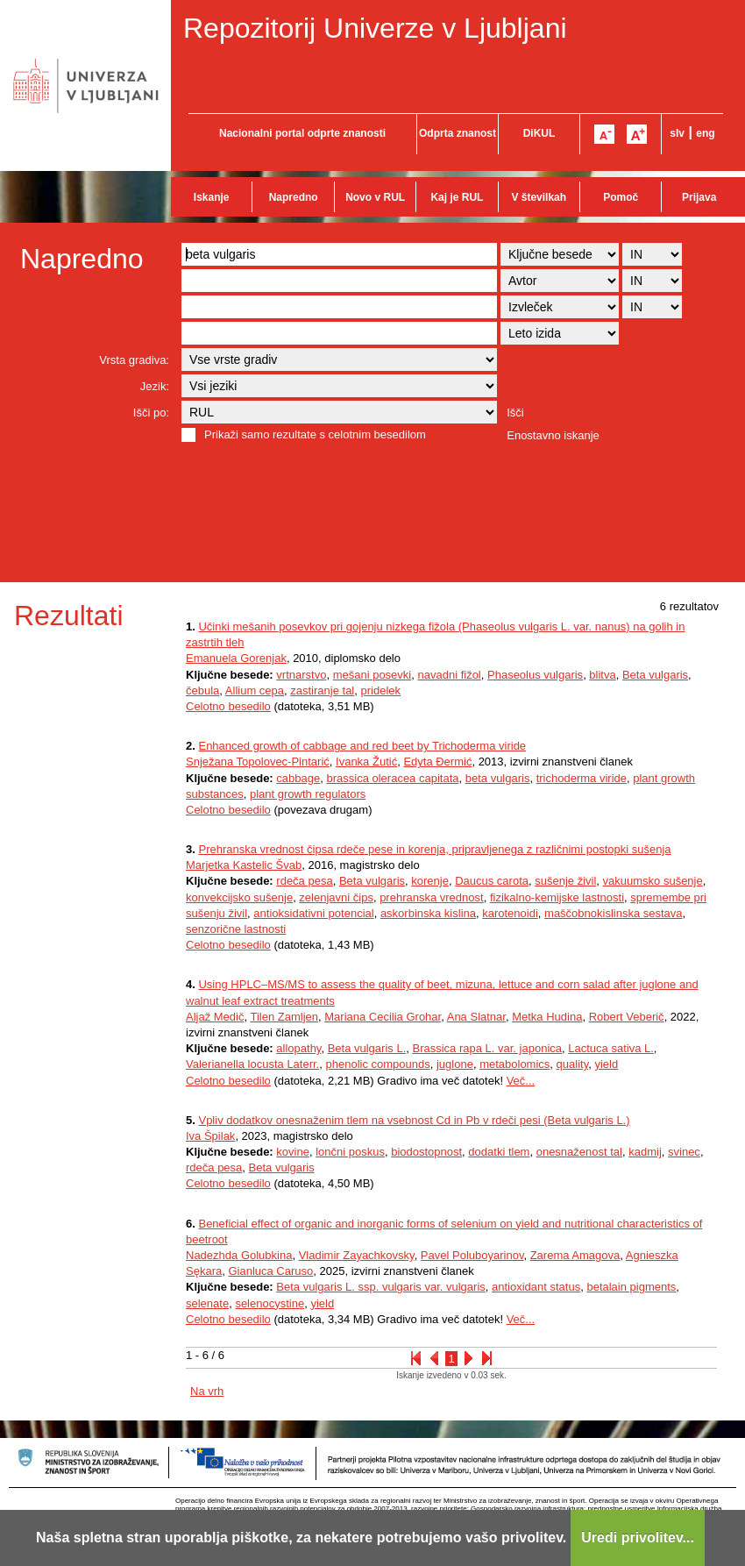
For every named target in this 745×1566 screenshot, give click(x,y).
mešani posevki (372, 674)
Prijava (699, 197)
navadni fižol (448, 674)
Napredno (293, 197)
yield (606, 1064)
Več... (521, 1080)
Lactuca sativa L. (611, 1048)
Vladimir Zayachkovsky (357, 1255)
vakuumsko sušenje (653, 880)
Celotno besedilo (228, 706)
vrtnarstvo (301, 674)
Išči (515, 412)
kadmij (645, 1151)
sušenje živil (565, 880)
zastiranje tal (322, 690)
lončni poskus (350, 1151)
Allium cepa (254, 690)
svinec (684, 1151)
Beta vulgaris (655, 674)
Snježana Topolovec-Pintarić (258, 761)
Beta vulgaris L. (367, 1048)
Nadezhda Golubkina (239, 1255)
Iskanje (212, 197)
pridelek (380, 690)
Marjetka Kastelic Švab (244, 865)
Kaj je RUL (456, 197)
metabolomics (514, 1064)
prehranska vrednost (432, 897)
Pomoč (620, 197)
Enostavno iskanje (553, 435)
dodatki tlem (498, 1151)
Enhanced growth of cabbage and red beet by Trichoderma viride (362, 745)
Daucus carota (492, 880)
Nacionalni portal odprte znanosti (302, 133)
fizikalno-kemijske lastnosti (557, 897)
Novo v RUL (375, 197)
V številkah (538, 197)
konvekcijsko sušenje (239, 897)
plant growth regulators (307, 794)
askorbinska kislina (428, 913)
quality (573, 1064)
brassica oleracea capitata (392, 778)
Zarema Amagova (575, 1255)
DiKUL (539, 133)
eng (705, 133)
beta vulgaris (497, 778)
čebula (202, 690)
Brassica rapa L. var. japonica (487, 1048)
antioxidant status (536, 1286)
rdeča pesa (304, 880)
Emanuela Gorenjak (236, 658)
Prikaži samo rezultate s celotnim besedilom (315, 434)
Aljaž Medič (215, 1016)
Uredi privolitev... (637, 1537)
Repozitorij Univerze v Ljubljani (375, 28)
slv (677, 133)
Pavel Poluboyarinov (472, 1255)
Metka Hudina (547, 1016)
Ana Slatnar (476, 1016)
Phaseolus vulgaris (535, 674)
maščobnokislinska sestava (613, 913)
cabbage (298, 778)
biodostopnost (426, 1151)
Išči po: (151, 412)
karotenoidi (510, 913)
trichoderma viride (581, 778)
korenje (430, 880)
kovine (292, 1151)
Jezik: (154, 386)
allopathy (298, 1048)
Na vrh (207, 1391)
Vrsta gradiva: (134, 360)
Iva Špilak (210, 1135)
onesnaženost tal (579, 1151)
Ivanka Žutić (366, 761)
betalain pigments (631, 1286)
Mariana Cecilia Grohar (382, 1016)
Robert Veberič (626, 1016)
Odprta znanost (457, 133)
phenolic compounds (377, 1064)
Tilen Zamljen (284, 1016)
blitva (602, 674)
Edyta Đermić (437, 761)
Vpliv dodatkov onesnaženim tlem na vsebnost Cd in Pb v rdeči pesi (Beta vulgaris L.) (413, 1120)
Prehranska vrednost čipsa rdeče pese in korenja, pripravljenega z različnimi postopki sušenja (434, 849)
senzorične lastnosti (236, 929)
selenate (207, 1303)
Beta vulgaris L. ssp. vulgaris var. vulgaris (380, 1286)
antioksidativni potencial (313, 913)
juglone (454, 1064)
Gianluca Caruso (270, 1271)
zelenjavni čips (336, 897)
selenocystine (269, 1303)
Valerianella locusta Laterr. (252, 1064)
